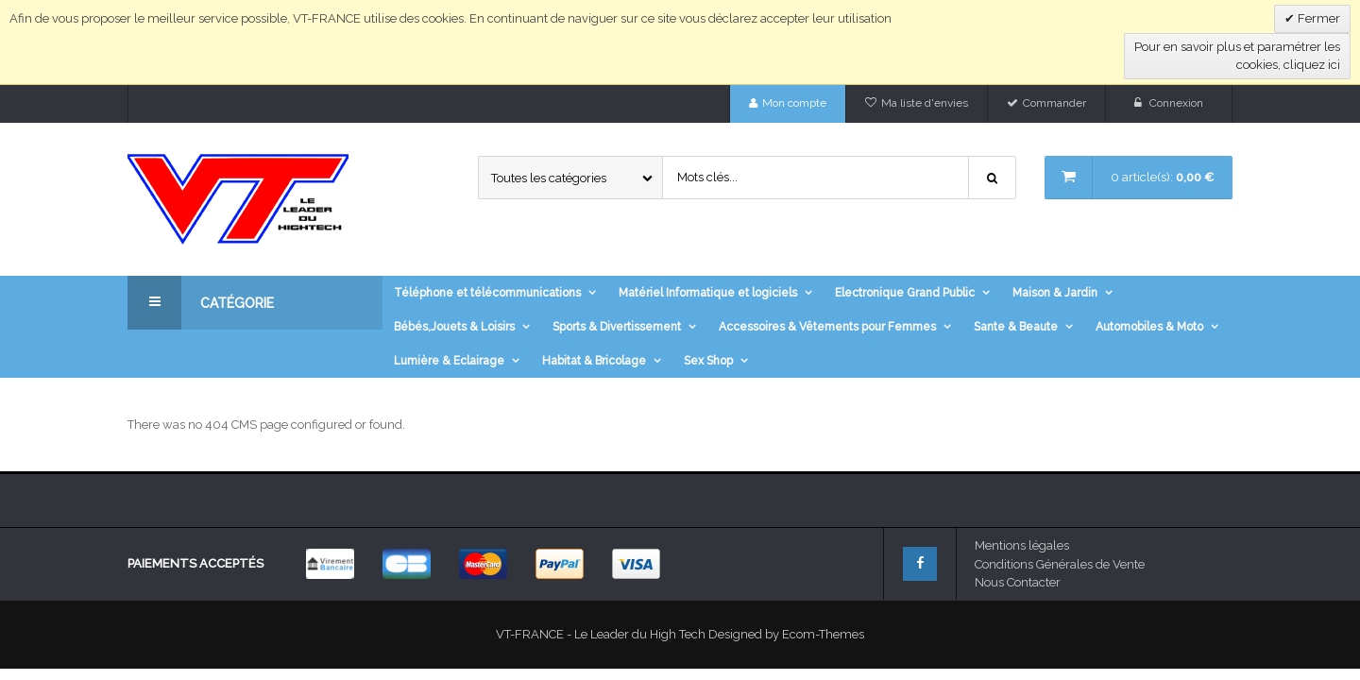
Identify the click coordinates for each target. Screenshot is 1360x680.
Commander (1054, 103)
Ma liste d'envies (924, 103)
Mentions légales (1022, 545)
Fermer (1317, 18)
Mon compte (794, 103)
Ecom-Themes (823, 634)
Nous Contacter (1018, 582)
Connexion (1176, 103)
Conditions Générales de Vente (1060, 564)
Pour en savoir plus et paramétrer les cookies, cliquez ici (1237, 56)
